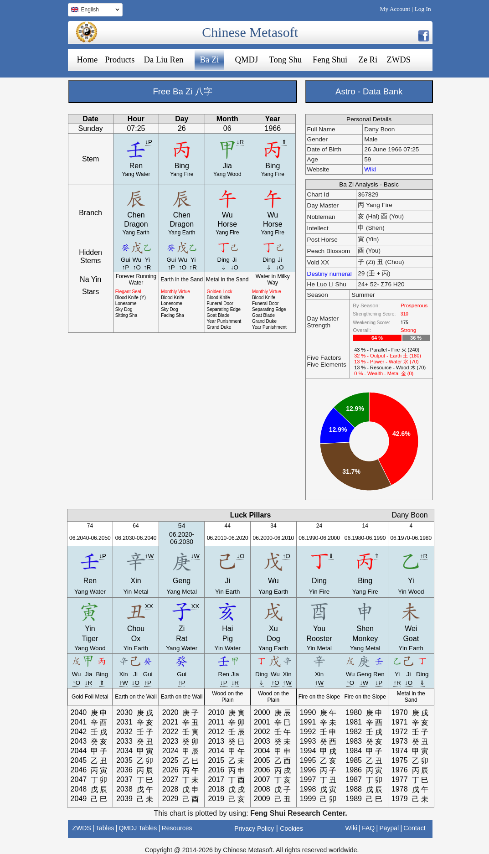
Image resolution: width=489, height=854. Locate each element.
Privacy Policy (254, 828)
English (93, 10)
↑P (125, 267)
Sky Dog (124, 309)
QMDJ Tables (138, 828)
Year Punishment (224, 321)
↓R (240, 142)
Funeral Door (220, 303)
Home (87, 59)
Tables (105, 828)
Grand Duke (219, 327)
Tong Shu (285, 59)
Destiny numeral (329, 273)
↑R (147, 267)
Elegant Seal (128, 291)
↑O (137, 267)
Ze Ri (367, 59)
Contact (414, 828)
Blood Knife (172, 297)
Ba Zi (209, 59)
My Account (395, 8)
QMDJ (246, 59)
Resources (177, 828)
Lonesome (126, 303)
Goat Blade (218, 315)
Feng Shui (330, 59)
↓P (148, 142)
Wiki (370, 169)
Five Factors (324, 357)
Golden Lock (219, 291)
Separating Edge (224, 309)
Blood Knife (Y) (130, 297)
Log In (423, 8)
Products (119, 59)
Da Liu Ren (163, 59)
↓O (234, 267)
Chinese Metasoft (250, 32)
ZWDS (398, 59)
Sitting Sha (126, 315)
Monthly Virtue (175, 291)
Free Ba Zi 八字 (182, 91)
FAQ (368, 828)
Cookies (291, 828)
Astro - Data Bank (368, 91)
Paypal (389, 828)
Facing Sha (172, 315)
